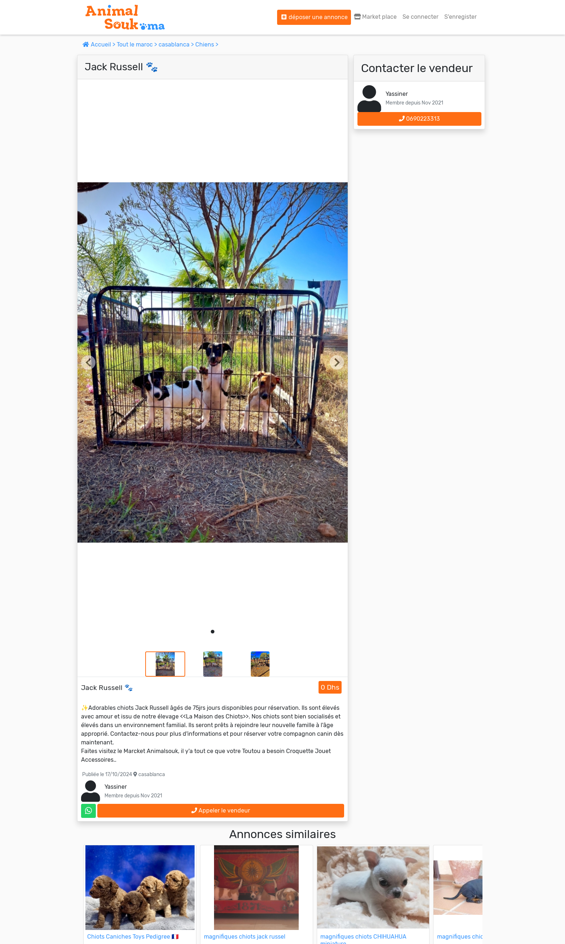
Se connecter (420, 16)
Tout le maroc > (138, 44)
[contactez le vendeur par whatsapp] (88, 811)
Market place (375, 16)
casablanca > (177, 44)
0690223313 (419, 118)
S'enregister (460, 16)
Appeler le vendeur (220, 810)
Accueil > (100, 44)
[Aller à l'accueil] (125, 17)
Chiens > (206, 44)
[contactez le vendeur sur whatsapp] (88, 811)
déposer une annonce (314, 17)
